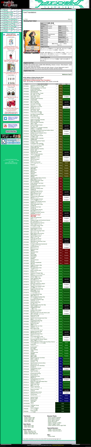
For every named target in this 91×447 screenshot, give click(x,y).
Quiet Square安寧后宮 (33, 173)
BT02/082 (26, 300)
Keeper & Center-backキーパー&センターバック (36, 162)
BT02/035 (26, 176)
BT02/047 (26, 207)
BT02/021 (26, 139)
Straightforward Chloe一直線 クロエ (35, 308)
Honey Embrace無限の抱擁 (34, 168)
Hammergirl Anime (11, 35)
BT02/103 (26, 356)
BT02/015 (26, 123)
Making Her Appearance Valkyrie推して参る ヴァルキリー (38, 284)
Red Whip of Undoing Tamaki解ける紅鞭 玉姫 (37, 115)
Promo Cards (51, 436)
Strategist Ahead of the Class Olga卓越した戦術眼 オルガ (38, 305)
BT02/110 (26, 374)
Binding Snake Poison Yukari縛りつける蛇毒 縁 (37, 181)
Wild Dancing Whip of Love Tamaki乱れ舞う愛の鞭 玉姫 (38, 88)
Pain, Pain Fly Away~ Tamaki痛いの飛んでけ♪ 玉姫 (37, 94)
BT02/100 (26, 348)
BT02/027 (26, 155)
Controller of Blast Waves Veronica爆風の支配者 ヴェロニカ (38, 178)
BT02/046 (26, 205)
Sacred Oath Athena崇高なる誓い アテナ (35, 96)
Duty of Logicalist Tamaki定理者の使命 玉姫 (36, 147)
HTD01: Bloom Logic (29, 417)
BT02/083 (26, 303)
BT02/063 (26, 250)
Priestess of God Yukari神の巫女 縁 (36, 207)
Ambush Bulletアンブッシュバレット (36, 395)
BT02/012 (26, 115)
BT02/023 (26, 144)
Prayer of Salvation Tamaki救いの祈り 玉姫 (36, 125)
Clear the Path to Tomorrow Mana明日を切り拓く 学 (38, 363)
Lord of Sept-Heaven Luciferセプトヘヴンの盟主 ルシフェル (38, 337)
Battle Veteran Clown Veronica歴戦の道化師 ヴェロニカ (37, 234)
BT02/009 (26, 107)
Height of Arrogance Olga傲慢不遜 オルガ (36, 266)
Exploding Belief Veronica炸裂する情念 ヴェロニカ (36, 229)
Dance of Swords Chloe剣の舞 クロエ (36, 271)
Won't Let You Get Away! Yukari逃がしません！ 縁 (38, 231)
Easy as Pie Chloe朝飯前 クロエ (35, 324)
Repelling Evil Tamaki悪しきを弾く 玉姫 (35, 110)
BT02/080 (26, 295)
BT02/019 (26, 133)
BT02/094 (26, 332)
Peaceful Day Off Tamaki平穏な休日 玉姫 (36, 152)
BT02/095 (26, 334)
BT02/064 (26, 252)
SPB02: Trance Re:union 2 (55, 431)
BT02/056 (26, 231)
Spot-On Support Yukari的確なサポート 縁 (36, 237)
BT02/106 (26, 363)
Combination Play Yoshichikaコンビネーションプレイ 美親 (37, 144)
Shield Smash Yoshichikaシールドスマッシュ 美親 (36, 112)
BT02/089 (26, 318)
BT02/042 (26, 194)
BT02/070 (26, 268)
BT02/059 (26, 239)
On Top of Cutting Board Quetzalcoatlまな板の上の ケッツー (39, 244)
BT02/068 (26, 263)
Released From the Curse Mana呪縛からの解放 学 (38, 358)
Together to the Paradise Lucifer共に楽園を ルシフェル (38, 287)
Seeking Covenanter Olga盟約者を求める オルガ (36, 332)
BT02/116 (26, 390)
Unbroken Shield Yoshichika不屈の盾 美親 (37, 99)
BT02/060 (26, 242)
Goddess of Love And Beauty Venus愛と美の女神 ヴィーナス (38, 133)
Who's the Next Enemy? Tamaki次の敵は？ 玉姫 (38, 141)
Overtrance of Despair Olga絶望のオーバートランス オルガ (38, 274)
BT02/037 (26, 181)
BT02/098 (26, 342)
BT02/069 (26, 266)
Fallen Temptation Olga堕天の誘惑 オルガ (36, 279)
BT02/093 (26, 329)
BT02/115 (26, 387)
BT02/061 (26, 244)
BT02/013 (26, 118)
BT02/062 (26, 247)
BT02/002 (26, 88)
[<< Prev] (25, 19)
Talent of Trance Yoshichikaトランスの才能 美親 (37, 155)
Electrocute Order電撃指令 (34, 250)
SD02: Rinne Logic (29, 427)
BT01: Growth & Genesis (54, 417)
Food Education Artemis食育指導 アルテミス (36, 369)
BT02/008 (26, 104)
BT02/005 (26, 96)
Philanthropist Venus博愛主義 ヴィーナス (35, 157)
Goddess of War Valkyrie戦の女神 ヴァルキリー (36, 311)
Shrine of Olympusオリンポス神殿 (35, 408)
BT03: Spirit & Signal (53, 420)
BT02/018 (26, 131)
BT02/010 (26, 110)
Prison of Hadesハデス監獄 (34, 411)
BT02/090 (26, 321)
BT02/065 (26, 255)
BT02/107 (26, 366)
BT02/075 (26, 281)
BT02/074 (26, 279)
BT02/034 (26, 173)
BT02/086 (26, 311)
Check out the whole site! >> (11, 113)
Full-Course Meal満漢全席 (34, 252)
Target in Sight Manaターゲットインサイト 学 (36, 387)
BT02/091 (26, 324)
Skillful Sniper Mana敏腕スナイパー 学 (35, 385)
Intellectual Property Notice (58, 445)
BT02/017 (26, 128)
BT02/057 (26, 234)
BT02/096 (26, 337)
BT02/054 (26, 226)
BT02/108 (26, 369)
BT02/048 (26, 210)
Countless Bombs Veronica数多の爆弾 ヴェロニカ (37, 210)
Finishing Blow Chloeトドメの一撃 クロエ (35, 292)
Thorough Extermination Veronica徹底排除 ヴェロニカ (38, 186)
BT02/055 (26, 229)
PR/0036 (26, 411)
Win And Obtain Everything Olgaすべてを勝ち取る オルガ (38, 297)
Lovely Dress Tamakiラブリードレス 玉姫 (35, 118)
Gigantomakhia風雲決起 (34, 176)
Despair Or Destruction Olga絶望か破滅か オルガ (37, 289)
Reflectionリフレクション (34, 165)
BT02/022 (26, 141)
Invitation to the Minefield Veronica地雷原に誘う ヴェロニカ (38, 202)
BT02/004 (26, 94)
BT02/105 (26, 361)
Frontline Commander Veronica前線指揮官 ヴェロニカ (37, 213)
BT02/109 (26, 371)
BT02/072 (26, 274)
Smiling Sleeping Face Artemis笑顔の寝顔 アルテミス (37, 379)
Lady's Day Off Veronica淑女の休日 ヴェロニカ (36, 239)
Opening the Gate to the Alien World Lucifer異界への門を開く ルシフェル (40, 313)
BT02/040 (26, 189)
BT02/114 (26, 385)
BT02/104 (26, 358)
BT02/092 (26, 326)
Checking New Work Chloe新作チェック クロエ (36, 334)
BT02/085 (26, 308)
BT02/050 (26, 215)
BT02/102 (26, 353)
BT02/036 (26, 178)
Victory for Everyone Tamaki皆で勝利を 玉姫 (37, 136)
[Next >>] (70, 19)
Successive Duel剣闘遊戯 (34, 353)
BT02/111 (26, 377)
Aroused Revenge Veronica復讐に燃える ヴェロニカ (37, 192)
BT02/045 (26, 202)
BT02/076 (26, 284)
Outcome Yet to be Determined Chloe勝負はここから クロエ (39, 319)
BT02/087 (26, 313)
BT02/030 (26, 162)
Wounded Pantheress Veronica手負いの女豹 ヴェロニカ (37, 223)
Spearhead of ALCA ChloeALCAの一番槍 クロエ (36, 276)
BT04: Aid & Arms (52, 421)
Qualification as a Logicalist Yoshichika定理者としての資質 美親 (39, 128)
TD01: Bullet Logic (29, 420)
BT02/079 (26, 292)
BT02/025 (26, 149)
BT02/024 (26, 147)
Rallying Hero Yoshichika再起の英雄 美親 (36, 91)
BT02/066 (26, 258)
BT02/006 (26, 99)
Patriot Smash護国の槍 (34, 170)
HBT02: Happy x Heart (54, 424)
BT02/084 (26, 305)
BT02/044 (26, 199)
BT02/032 (26, 168)
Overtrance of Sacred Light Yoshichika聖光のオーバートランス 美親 (39, 86)
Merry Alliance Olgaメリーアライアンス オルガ (37, 329)
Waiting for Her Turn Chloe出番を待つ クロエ (36, 326)
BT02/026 (26, 152)
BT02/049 (26, 213)
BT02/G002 (27, 406)
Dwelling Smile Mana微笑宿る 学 (35, 377)
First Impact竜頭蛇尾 (33, 258)
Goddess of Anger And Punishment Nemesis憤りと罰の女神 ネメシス (40, 221)
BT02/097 (26, 340)
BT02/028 (26, 157)
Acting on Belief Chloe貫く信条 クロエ (35, 303)
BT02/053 (26, 223)
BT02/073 (26, 276)
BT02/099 (26, 345)
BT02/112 (26, 379)
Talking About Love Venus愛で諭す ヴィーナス (36, 107)
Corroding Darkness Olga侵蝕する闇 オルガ (36, 295)
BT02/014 (26, 120)
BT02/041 (26, 192)
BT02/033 (26, 170)
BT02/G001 (27, 403)
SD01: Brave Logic (29, 425)
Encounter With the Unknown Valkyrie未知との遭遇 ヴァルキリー (39, 340)
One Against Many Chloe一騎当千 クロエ (36, 268)
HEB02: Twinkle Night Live (31, 433)
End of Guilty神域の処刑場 (34, 255)
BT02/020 (26, 136)
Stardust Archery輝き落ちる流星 (34, 398)
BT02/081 (26, 297)
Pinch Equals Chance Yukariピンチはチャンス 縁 (37, 226)
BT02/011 (26, 112)
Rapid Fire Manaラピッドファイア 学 (35, 371)
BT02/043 (26, 197)
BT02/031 (26, 165)
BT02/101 (26, 350)
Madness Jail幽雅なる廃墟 (34, 356)
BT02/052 (26, 221)
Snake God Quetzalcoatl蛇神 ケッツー (36, 218)
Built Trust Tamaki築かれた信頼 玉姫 (35, 102)
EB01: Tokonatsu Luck (30, 431)
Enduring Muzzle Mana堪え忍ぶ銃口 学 (36, 374)
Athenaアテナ (32, 403)
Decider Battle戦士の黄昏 (34, 348)
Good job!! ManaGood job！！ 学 (34, 361)
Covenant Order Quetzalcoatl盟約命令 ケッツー (37, 197)
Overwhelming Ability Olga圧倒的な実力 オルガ (36, 321)
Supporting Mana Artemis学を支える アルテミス (36, 393)
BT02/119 (26, 398)
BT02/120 (26, 400)
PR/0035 (26, 408)
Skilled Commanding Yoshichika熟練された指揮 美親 (38, 120)
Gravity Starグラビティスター (35, 345)
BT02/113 (26, 382)
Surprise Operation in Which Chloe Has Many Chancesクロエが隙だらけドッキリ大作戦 (43, 342)
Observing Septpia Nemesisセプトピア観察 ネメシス (37, 200)
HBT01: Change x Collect (54, 422)
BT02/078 (26, 289)
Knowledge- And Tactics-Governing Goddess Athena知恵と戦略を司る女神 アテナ (42, 131)
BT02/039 (26, 186)
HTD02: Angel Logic (29, 418)
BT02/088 (26, 316)
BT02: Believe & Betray (54, 418)
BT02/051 (26, 218)
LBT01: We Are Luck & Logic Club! (57, 425)
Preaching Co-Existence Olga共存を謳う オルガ (37, 300)
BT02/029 (26, 160)
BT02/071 (26, 271)
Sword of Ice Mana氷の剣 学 (35, 390)
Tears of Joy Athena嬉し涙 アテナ (35, 160)
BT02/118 (26, 395)
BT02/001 (26, 86)
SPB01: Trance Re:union (54, 429)
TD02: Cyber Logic (29, 421)
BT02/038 (26, 184)
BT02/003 (26, 91)
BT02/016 (26, 125)
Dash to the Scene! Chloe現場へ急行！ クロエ (36, 281)
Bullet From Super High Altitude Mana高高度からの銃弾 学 (39, 382)
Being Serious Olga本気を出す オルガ (35, 316)
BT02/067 (26, 260)
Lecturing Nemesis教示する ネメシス (35, 247)
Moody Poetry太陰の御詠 (34, 400)
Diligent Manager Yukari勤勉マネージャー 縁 (36, 194)
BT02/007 (26, 102)
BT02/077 (26, 287)
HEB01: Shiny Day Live (30, 432)
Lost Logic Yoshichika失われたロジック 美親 (36, 104)
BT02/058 (26, 237)
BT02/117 (26, 393)
